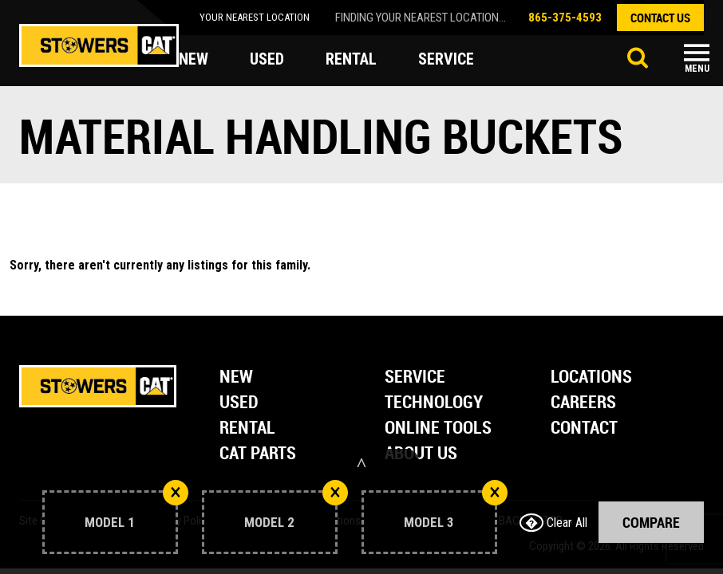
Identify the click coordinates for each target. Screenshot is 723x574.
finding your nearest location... (420, 17)
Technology (434, 403)
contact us (660, 18)
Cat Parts (257, 454)
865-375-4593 (565, 17)
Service (415, 377)
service (446, 59)
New (236, 377)
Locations (591, 377)
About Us (421, 454)
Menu (697, 68)
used (267, 59)
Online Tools (438, 428)
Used (239, 403)
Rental (247, 428)
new (193, 59)
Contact (584, 428)
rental (351, 59)
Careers (583, 403)
